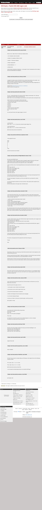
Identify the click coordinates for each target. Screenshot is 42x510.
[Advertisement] (20, 31)
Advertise (32, 408)
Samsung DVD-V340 (3, 412)
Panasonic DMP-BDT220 (4, 416)
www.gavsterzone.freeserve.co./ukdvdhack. (20, 85)
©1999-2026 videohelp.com (27, 416)
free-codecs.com (29, 414)
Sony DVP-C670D (2, 415)
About (34, 2)
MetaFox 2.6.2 (15, 399)
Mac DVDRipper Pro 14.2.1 (30, 399)
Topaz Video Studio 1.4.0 (29, 403)
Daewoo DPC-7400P (3, 409)
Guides (26, 2)
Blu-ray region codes (8, 12)
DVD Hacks (4, 6)
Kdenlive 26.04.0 (28, 393)
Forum (12, 2)
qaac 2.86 (14, 392)
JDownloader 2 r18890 (29, 395)
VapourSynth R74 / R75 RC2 (30, 392)
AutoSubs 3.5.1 (28, 390)
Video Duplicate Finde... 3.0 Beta (17, 402)
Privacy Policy (25, 408)
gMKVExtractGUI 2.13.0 (29, 396)
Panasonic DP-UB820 (3, 421)
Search (16, 408)
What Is (30, 2)
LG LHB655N (2, 410)
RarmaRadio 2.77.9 (16, 393)
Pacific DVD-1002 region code (18, 6)
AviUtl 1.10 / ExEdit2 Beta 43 (30, 404)
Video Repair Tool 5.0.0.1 (16, 390)
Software (16, 2)
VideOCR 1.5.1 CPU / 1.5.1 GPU (17, 396)
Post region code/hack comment (30, 46)
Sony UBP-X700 (2, 407)
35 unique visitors (6, 395)
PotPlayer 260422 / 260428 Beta (18, 395)
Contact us (20, 408)
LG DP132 (1, 419)
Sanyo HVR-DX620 (3, 418)
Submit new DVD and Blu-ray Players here (21, 8)
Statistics (26, 409)
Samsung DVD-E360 (3, 413)
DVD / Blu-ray (21, 2)
